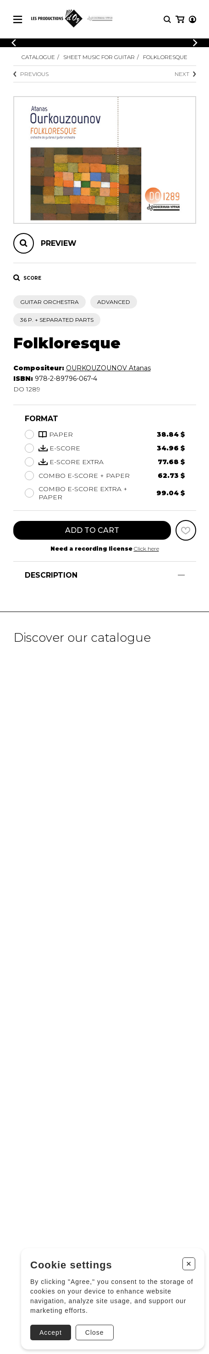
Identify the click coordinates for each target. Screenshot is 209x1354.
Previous (31, 73)
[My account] (192, 19)
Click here (146, 548)
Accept (50, 1332)
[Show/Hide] (181, 575)
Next (185, 73)
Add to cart (92, 530)
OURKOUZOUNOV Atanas (108, 368)
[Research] (167, 19)
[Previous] (13, 42)
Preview (59, 243)
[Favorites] (186, 530)
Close (94, 1332)
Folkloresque (165, 57)
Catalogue (38, 57)
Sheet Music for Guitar (99, 57)
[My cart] (180, 19)
